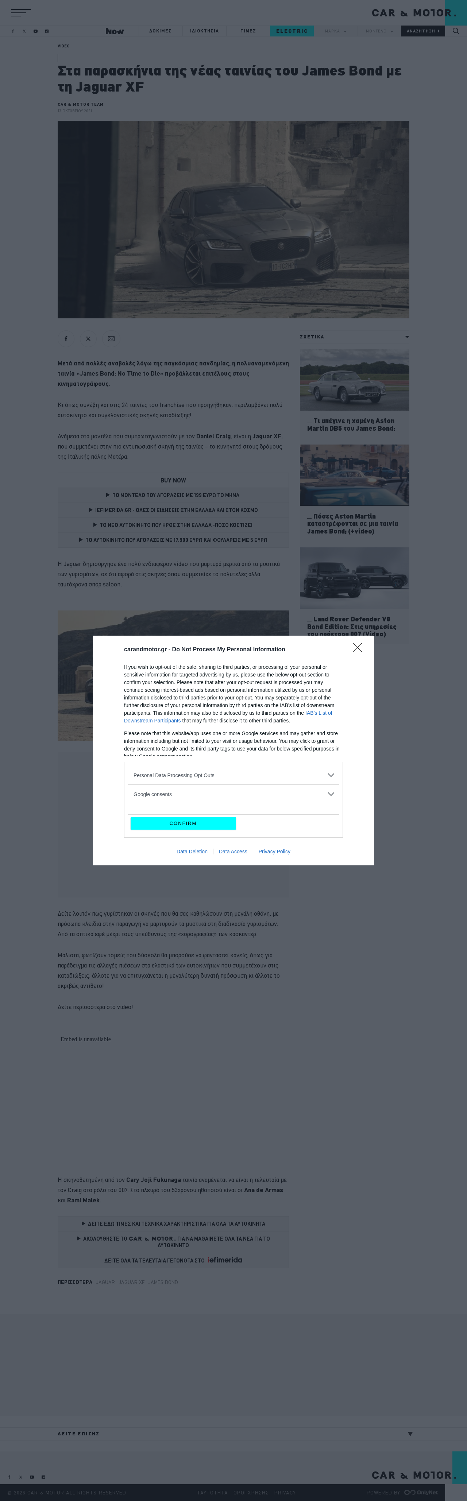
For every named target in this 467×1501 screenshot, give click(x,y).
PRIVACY (285, 1493)
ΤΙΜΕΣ (248, 30)
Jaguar (105, 1282)
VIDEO (64, 46)
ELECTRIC (292, 31)
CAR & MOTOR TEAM (81, 104)
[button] (21, 12)
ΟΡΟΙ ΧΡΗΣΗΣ (251, 1493)
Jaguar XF (131, 1282)
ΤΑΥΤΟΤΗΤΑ (212, 1493)
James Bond (163, 1282)
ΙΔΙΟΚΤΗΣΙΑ (204, 30)
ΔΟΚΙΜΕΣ (160, 30)
